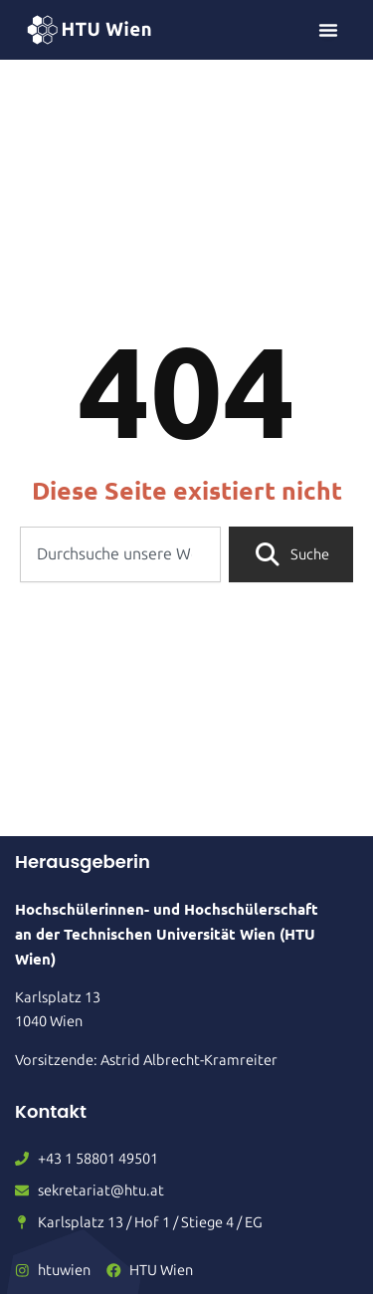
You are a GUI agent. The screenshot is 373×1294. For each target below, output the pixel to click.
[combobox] (120, 554)
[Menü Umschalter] (328, 30)
